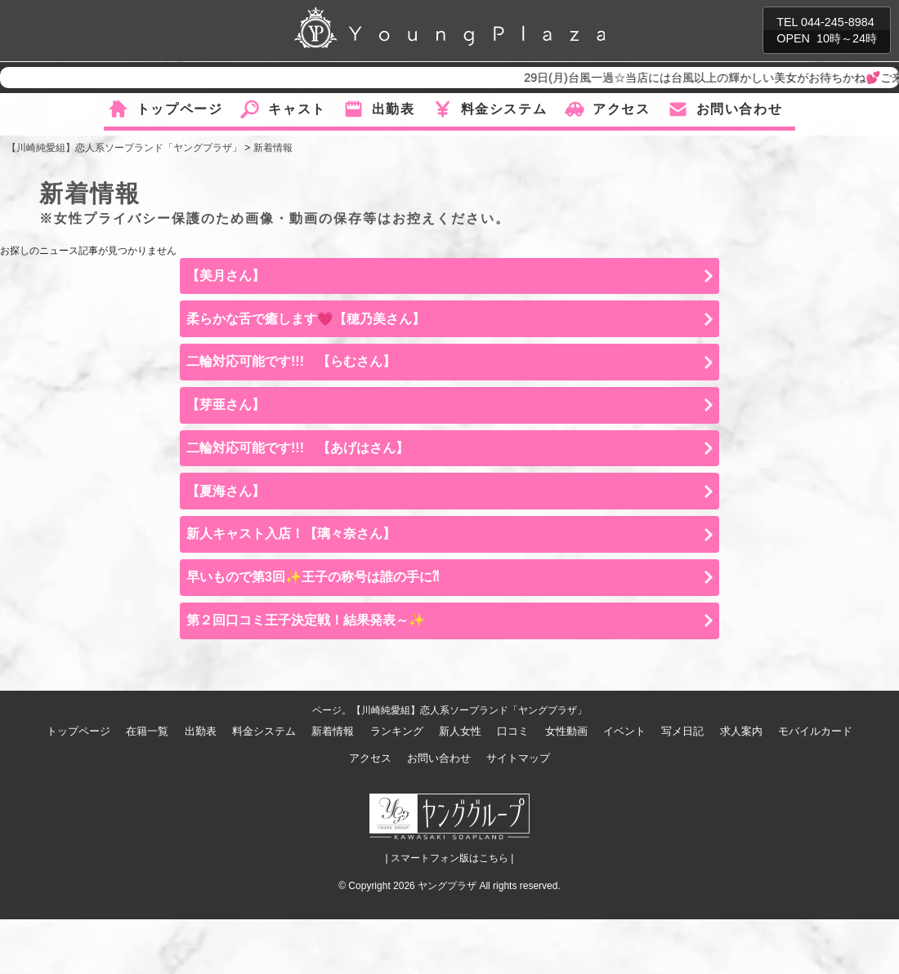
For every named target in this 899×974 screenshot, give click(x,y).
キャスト (296, 109)
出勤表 (393, 109)
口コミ (513, 731)
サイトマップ (518, 758)
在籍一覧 (147, 731)
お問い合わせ (739, 109)
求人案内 (741, 731)
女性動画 (566, 731)
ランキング (396, 731)
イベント (624, 731)
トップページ (179, 109)
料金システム (504, 109)
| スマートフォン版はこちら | (450, 858)
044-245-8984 (837, 22)
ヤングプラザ (447, 886)
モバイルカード (815, 731)
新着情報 (332, 731)
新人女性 (460, 731)
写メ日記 (682, 731)
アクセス (621, 109)
